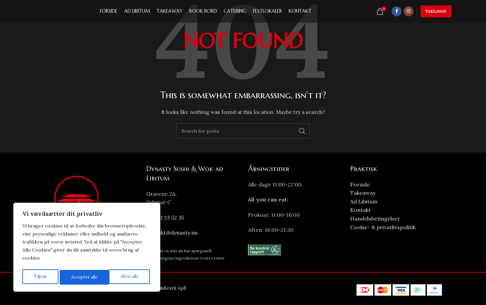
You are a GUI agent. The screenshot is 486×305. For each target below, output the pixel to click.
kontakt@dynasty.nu (172, 232)
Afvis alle (79, 277)
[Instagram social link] (409, 13)
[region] (86, 248)
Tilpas (39, 277)
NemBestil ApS (169, 288)
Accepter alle (126, 277)
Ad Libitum (364, 201)
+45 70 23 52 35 (165, 217)
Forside (360, 184)
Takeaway (436, 13)
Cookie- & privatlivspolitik (383, 227)
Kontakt (360, 209)
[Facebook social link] (397, 13)
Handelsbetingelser (375, 218)
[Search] (243, 131)
